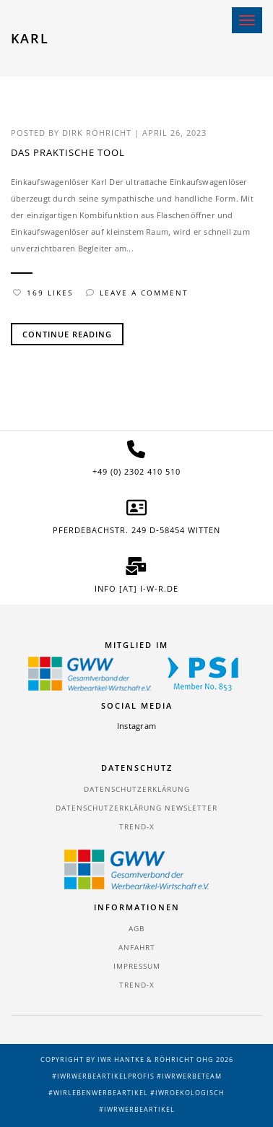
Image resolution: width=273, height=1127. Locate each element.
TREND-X (137, 826)
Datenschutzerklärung (137, 789)
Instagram (136, 725)
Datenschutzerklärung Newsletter (136, 808)
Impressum (136, 966)
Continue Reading (67, 334)
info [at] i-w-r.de (136, 588)
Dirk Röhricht (96, 132)
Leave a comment (137, 293)
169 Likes (43, 293)
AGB (136, 928)
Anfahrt (136, 947)
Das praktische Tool (68, 152)
